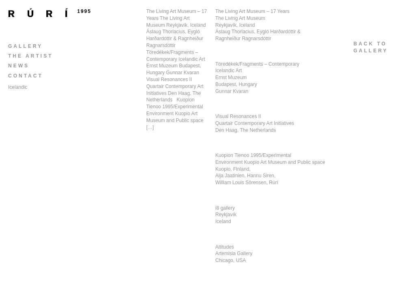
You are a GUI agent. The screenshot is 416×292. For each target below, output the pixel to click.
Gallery (25, 46)
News (18, 66)
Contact (25, 76)
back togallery (370, 47)
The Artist (30, 56)
